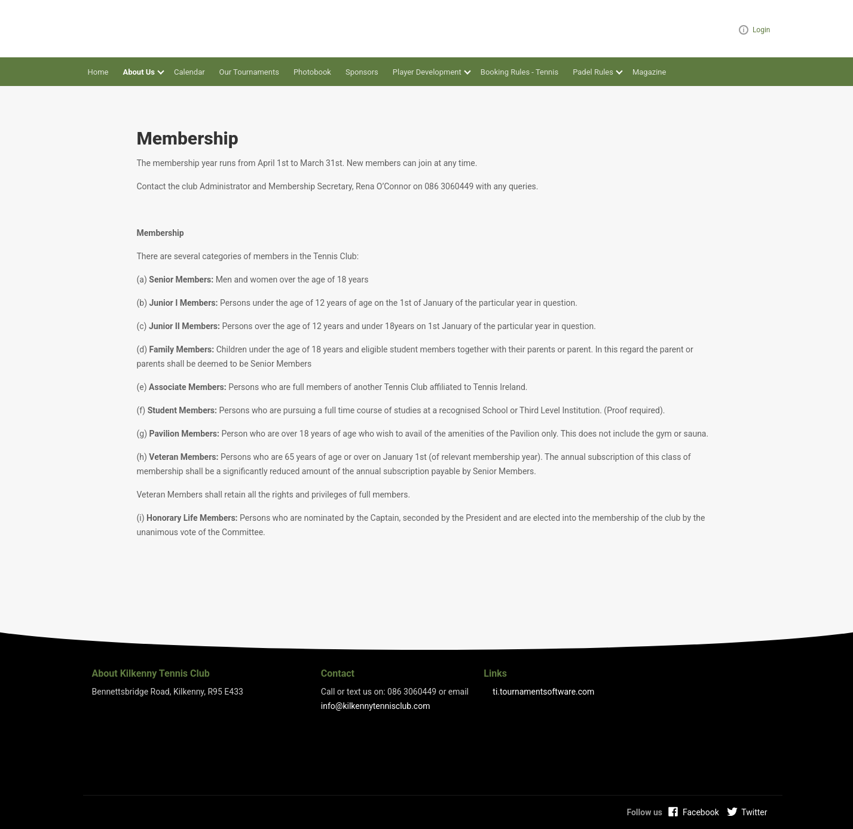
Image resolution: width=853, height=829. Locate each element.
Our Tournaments (249, 71)
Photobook (312, 71)
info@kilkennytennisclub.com (375, 706)
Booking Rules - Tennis (519, 71)
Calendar (189, 71)
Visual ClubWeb (743, 30)
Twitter (754, 812)
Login (762, 30)
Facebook (701, 812)
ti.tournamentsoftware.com (543, 691)
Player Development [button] (427, 71)
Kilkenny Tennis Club (128, 28)
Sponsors (362, 71)
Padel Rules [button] (593, 71)
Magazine (649, 71)
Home (98, 71)
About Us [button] (139, 71)
